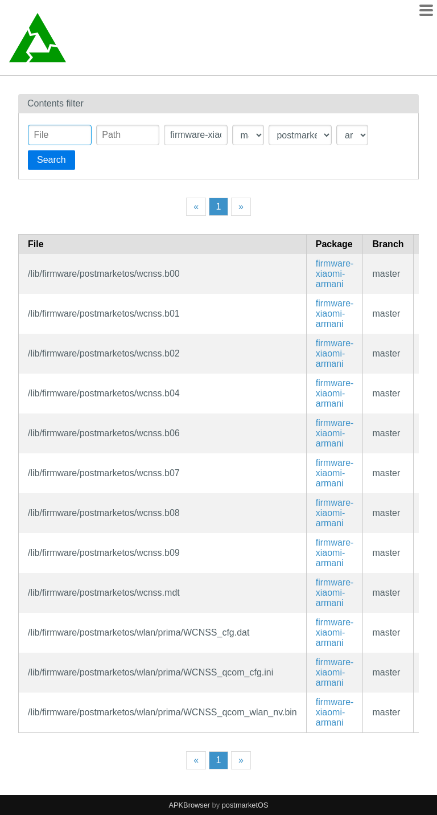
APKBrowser (190, 805)
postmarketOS (245, 805)
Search (51, 160)
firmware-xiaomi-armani (335, 274)
